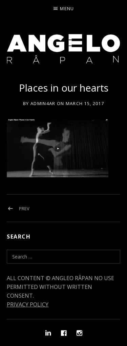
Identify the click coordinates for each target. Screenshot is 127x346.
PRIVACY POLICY (27, 304)
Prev (24, 208)
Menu (67, 8)
